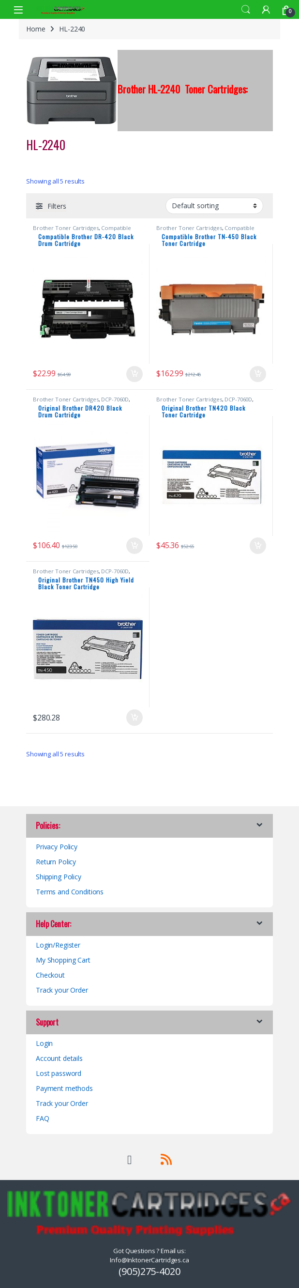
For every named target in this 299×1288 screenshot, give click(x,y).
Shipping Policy (58, 876)
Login (44, 1043)
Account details (59, 1058)
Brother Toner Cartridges (66, 227)
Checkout (50, 975)
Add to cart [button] (134, 374)
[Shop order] (214, 206)
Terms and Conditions (70, 891)
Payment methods (64, 1088)
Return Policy (56, 861)
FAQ (42, 1118)
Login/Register (58, 945)
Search (245, 9)
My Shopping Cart (63, 960)
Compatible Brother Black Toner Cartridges (82, 230)
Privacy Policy (56, 846)
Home (35, 28)
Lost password (58, 1073)
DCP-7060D (115, 399)
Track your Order (62, 990)
